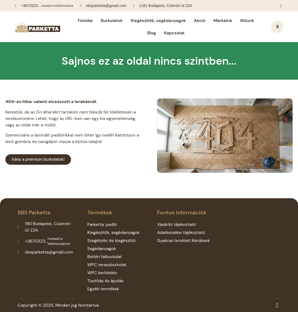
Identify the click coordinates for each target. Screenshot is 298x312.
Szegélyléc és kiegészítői (111, 240)
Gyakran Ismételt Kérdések (183, 240)
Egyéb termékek (103, 289)
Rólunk (247, 20)
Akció (200, 20)
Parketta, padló (102, 224)
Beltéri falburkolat (104, 256)
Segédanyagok (101, 248)
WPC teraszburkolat (106, 264)
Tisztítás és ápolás (105, 281)
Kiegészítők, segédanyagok (158, 20)
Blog (151, 33)
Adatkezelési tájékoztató (181, 232)
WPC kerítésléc (102, 273)
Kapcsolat (174, 33)
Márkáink (222, 20)
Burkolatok (112, 20)
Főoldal (85, 20)
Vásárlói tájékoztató (176, 224)
